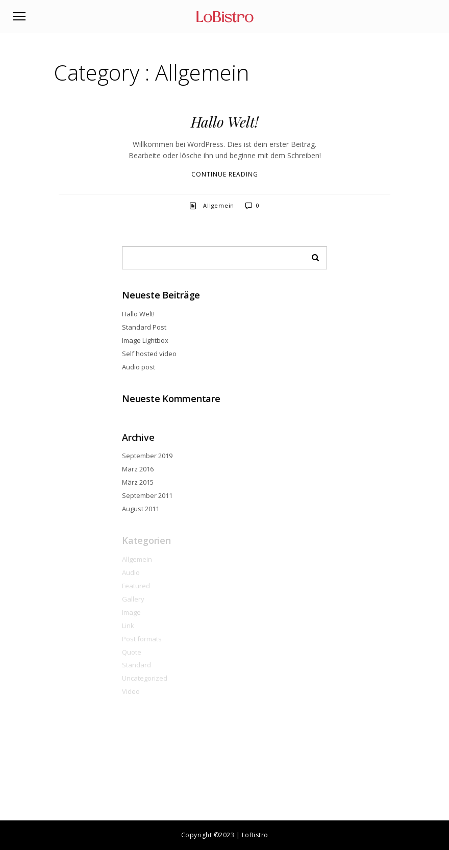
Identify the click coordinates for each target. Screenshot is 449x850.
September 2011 (147, 495)
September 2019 (147, 455)
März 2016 (138, 468)
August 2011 (140, 508)
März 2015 (138, 482)
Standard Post (144, 327)
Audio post (138, 366)
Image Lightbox (145, 340)
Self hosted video (149, 353)
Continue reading (224, 174)
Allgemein (218, 205)
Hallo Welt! (224, 121)
